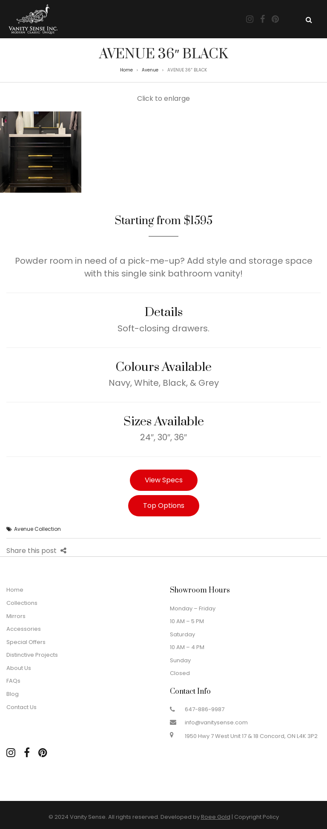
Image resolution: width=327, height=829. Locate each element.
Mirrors (16, 616)
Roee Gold (215, 817)
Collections (21, 603)
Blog (12, 694)
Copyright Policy (256, 817)
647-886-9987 (204, 709)
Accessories (23, 629)
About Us (18, 668)
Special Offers (26, 642)
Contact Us (21, 707)
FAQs (13, 681)
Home (126, 70)
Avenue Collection (37, 529)
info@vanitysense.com (216, 722)
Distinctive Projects (32, 655)
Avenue (150, 70)
